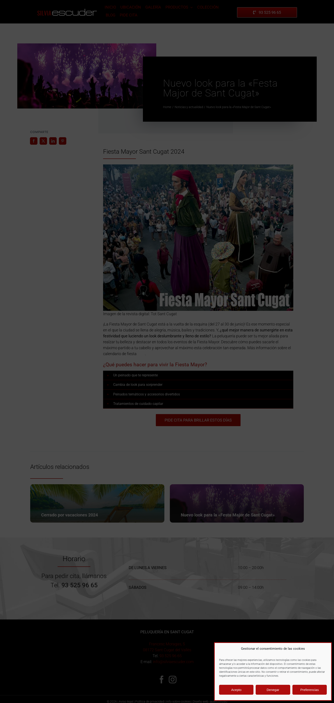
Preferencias (309, 690)
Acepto (236, 690)
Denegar (273, 690)
